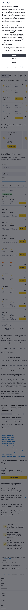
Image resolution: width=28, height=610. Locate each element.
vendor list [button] (12, 31)
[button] (14, 55)
